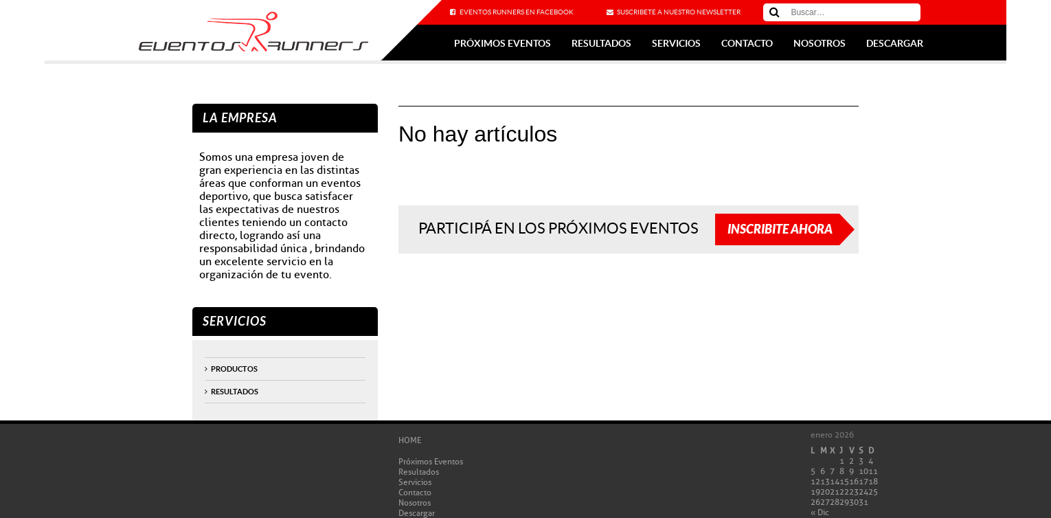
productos (234, 369)
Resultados (601, 43)
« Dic (820, 512)
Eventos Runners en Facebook (517, 12)
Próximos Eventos (502, 43)
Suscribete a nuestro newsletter (679, 12)
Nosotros (819, 43)
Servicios (676, 43)
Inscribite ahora (780, 229)
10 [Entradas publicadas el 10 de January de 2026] (863, 471)
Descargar (894, 43)
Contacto (747, 43)
